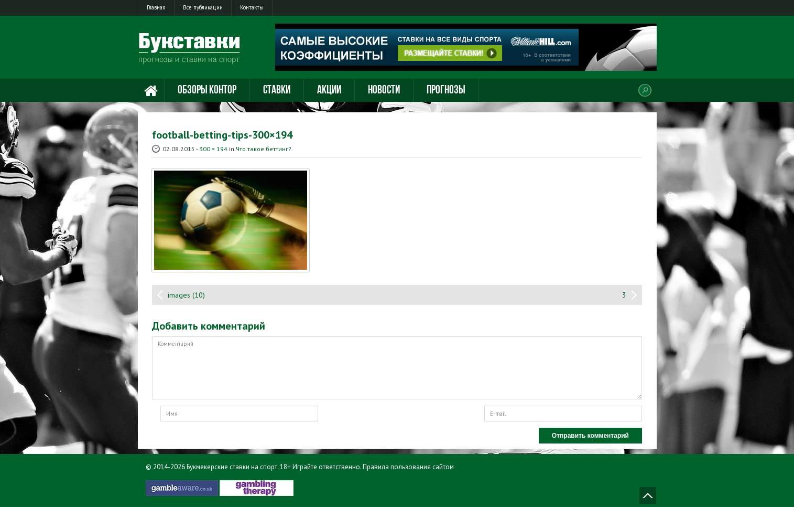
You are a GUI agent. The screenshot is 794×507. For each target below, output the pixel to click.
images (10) (186, 295)
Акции (329, 91)
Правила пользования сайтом (408, 466)
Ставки (276, 91)
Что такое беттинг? (263, 149)
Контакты (252, 7)
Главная (156, 7)
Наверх (647, 495)
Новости (384, 91)
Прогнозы (446, 91)
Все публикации (203, 7)
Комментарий (397, 367)
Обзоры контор (207, 91)
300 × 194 (213, 149)
